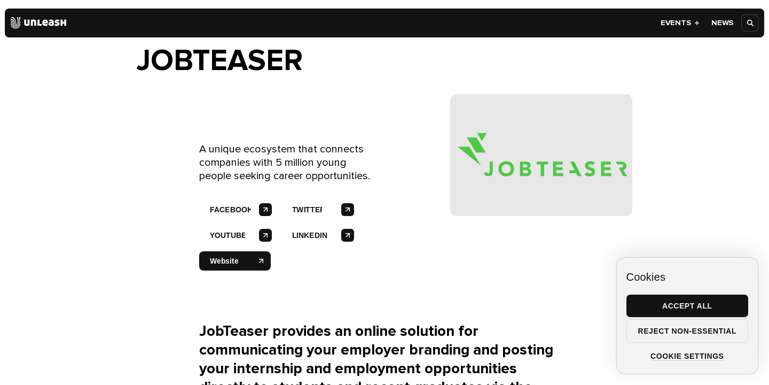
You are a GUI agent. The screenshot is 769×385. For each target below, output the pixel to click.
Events (680, 22)
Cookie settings (687, 356)
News (722, 22)
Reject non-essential (687, 331)
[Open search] (750, 23)
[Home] (39, 23)
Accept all (687, 306)
